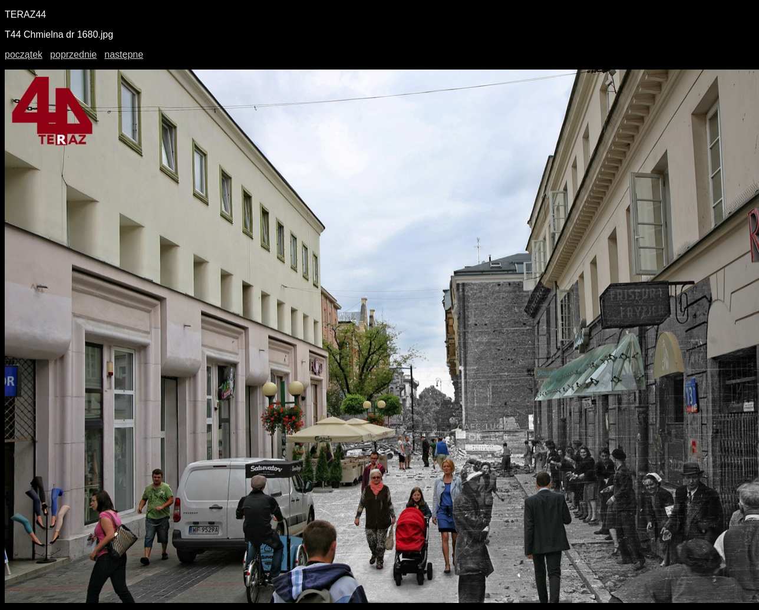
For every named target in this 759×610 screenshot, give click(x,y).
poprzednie (73, 55)
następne (123, 55)
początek (23, 55)
